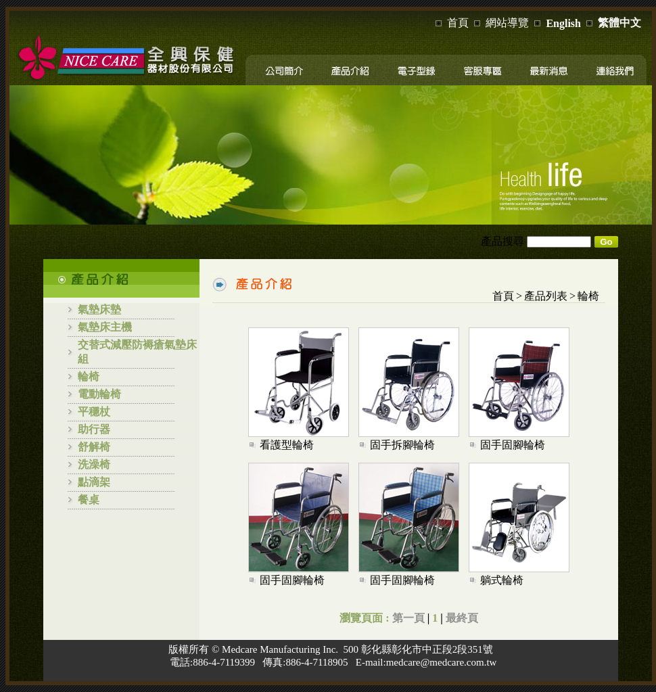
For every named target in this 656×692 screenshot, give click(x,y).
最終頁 (462, 618)
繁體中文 (619, 22)
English (563, 23)
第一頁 (408, 618)
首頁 (458, 22)
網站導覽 (507, 22)
